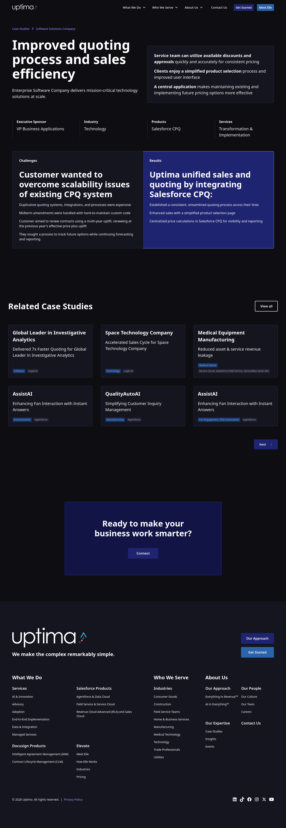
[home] (24, 7)
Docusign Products (29, 745)
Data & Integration (24, 727)
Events (209, 746)
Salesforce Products (94, 688)
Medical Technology (167, 734)
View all (266, 306)
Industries (83, 769)
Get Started (244, 7)
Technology (161, 742)
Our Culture (249, 697)
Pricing (81, 777)
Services (19, 688)
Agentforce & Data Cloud (93, 697)
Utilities (159, 757)
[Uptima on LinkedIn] (234, 799)
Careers (246, 712)
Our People (251, 688)
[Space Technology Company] (143, 351)
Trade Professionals (167, 750)
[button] (134, 7)
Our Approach (257, 638)
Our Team (248, 704)
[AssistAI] (50, 406)
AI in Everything (217, 704)
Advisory (18, 704)
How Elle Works (86, 762)
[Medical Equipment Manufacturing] (235, 351)
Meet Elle (265, 7)
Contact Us (219, 7)
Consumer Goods (165, 697)
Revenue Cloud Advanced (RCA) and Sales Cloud (104, 714)
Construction (162, 704)
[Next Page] (266, 444)
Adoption (18, 712)
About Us (191, 7)
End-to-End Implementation (31, 719)
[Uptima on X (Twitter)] (264, 799)
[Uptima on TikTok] (242, 799)
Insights (210, 739)
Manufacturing (164, 727)
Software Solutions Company (55, 29)
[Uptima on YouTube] (271, 799)
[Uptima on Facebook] (249, 799)
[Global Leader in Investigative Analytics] (50, 351)
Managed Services (24, 734)
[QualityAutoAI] (143, 406)
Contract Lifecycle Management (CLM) (37, 762)
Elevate (83, 745)
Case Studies (21, 29)
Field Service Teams (167, 712)
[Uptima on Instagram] (256, 799)
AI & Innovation (22, 697)
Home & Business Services (171, 719)
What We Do (132, 7)
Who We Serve (162, 7)
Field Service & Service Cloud (95, 704)
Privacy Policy (73, 799)
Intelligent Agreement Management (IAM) (40, 754)
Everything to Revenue (221, 697)
